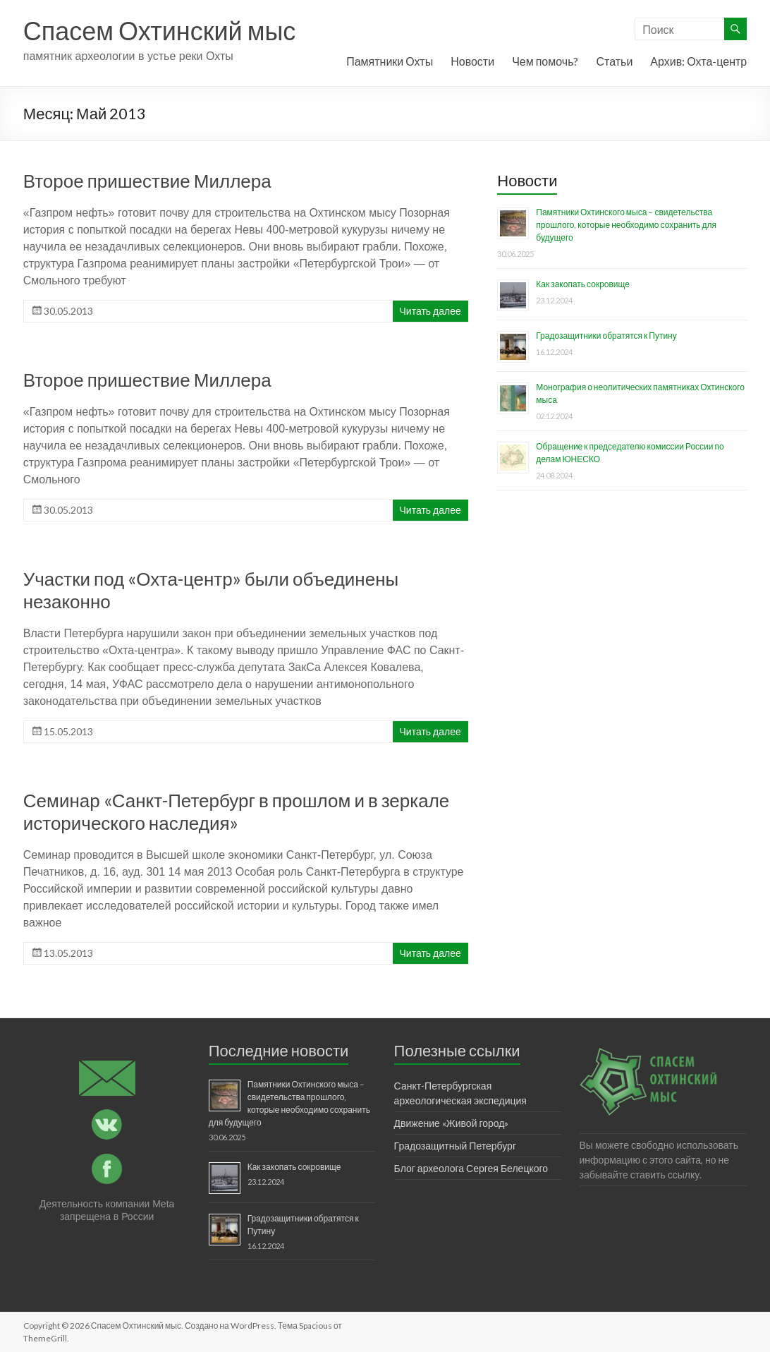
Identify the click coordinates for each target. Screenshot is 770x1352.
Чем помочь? (545, 61)
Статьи (614, 61)
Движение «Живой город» (451, 1123)
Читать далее (430, 311)
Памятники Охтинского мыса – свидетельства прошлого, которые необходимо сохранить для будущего (626, 225)
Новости (472, 61)
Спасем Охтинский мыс (159, 30)
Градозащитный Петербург (455, 1146)
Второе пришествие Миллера (147, 180)
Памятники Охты (389, 61)
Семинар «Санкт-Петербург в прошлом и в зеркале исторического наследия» (236, 811)
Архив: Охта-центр (698, 61)
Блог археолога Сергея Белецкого (471, 1168)
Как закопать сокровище (583, 284)
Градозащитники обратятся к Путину (606, 335)
